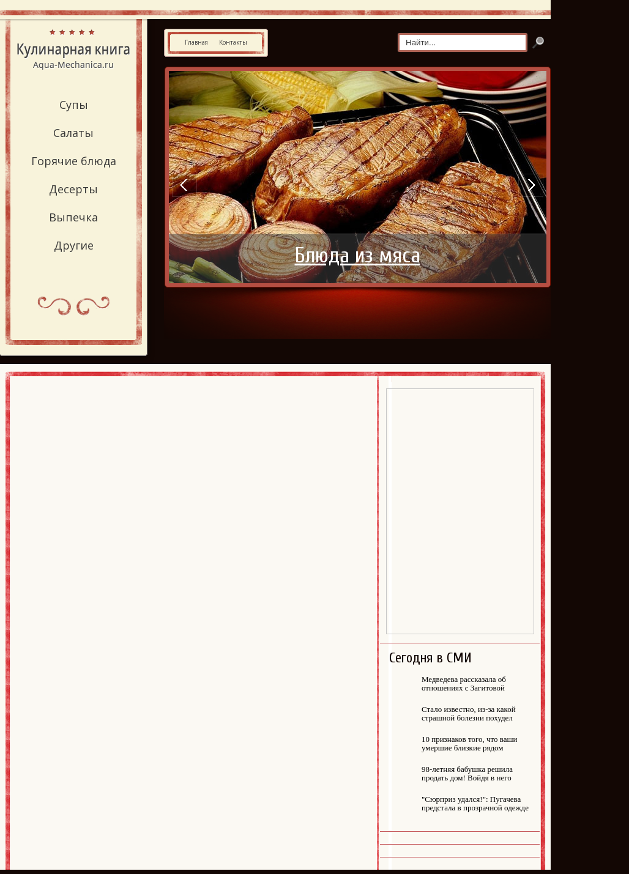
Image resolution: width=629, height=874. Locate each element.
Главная (196, 42)
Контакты (233, 42)
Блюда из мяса (357, 255)
